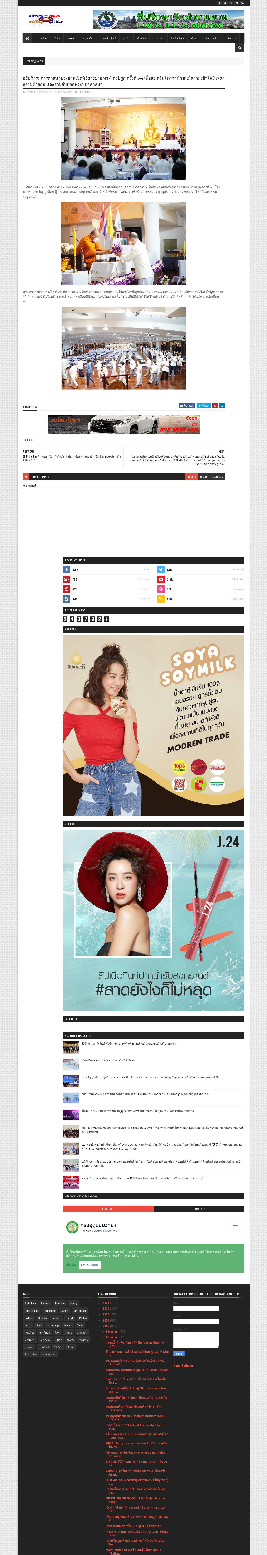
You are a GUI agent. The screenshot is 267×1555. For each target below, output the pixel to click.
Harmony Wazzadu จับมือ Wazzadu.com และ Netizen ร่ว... (133, 953)
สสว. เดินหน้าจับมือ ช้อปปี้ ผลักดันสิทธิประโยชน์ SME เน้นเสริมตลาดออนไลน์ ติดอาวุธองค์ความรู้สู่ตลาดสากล (219, 386)
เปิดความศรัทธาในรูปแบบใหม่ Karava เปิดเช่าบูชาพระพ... (134, 1337)
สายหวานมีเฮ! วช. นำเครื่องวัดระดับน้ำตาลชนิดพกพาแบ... (136, 1319)
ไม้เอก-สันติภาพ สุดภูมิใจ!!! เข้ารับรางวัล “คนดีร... (134, 1440)
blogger (137, 489)
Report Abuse (183, 669)
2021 (106, 1519)
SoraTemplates (42, 1549)
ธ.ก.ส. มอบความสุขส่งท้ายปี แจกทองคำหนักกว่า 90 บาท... (135, 990)
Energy (73, 608)
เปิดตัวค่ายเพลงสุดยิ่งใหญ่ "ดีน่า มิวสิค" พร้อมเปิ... (136, 1354)
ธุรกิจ (126, 38)
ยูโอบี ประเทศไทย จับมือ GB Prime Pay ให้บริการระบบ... (136, 1231)
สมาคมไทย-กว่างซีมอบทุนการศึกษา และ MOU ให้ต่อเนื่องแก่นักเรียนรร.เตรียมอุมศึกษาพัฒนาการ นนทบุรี (220, 491)
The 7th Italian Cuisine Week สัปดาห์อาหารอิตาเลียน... (133, 1027)
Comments (228, 518)
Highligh (29, 622)
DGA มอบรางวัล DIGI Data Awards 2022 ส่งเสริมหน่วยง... (135, 1249)
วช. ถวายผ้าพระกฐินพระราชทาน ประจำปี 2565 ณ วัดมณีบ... (135, 1328)
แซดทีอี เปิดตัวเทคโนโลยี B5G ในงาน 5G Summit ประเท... (136, 1073)
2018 (106, 1536)
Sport (39, 629)
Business (45, 608)
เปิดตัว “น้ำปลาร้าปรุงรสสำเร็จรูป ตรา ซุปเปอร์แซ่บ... (135, 813)
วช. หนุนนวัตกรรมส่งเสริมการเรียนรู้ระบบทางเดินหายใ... (134, 667)
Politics (83, 622)
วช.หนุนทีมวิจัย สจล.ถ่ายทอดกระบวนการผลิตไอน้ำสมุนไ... (135, 962)
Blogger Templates (77, 1549)
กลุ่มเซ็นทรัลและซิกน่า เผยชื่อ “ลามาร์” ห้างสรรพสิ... (137, 1036)
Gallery (64, 615)
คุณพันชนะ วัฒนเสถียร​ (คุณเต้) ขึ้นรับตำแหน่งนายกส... (137, 676)
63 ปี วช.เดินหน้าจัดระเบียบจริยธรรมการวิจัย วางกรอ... (137, 1450)
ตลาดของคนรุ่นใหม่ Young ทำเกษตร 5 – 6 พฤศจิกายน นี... (132, 1407)
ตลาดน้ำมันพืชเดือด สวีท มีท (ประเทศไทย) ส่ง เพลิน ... (134, 648)
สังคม (195, 38)
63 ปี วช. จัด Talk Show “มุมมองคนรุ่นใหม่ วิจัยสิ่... (137, 1414)
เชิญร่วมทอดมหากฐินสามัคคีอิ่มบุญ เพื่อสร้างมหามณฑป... (136, 1389)
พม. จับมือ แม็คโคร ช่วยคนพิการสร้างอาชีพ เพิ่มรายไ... (135, 1346)
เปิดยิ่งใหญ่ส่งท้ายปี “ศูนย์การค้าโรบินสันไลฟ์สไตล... (135, 847)
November (113, 641)
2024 (106, 618)
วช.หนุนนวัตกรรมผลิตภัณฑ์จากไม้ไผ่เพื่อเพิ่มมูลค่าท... (135, 1091)
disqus (150, 489)
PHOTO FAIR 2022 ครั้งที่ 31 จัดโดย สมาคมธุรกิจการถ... (135, 893)
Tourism (68, 629)
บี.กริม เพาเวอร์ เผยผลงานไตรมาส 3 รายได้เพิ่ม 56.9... (135, 685)
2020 (106, 1525)
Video (80, 629)
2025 (106, 612)
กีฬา (57, 38)
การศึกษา (44, 637)
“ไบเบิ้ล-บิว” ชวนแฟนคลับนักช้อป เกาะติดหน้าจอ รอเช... (136, 1361)
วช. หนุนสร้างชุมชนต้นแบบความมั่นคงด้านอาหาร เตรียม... (133, 1045)
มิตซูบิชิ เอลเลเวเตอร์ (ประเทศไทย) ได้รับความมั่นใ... (135, 944)
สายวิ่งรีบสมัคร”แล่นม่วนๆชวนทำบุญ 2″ (130, 1181)
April (109, 1494)
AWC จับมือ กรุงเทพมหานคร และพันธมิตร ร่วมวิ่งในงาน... (136, 749)
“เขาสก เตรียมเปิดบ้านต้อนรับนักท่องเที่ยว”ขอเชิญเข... (134, 865)
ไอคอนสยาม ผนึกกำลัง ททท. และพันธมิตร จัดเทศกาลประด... (136, 1398)
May (109, 1488)
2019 (106, 1531)
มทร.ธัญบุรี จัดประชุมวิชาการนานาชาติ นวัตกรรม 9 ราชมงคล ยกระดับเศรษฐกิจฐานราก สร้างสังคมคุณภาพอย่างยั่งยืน (220, 369)
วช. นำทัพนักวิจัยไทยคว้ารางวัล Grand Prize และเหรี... (136, 999)
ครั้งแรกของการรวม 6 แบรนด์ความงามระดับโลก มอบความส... (136, 740)
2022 (106, 630)
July (109, 1476)
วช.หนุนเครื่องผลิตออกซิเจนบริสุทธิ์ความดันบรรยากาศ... (133, 713)
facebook (163, 489)
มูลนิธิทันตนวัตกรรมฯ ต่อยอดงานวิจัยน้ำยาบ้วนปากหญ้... (135, 1146)
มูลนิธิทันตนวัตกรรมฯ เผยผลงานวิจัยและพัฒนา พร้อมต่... (135, 1082)
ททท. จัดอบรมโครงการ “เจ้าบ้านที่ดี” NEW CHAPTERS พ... (131, 1431)
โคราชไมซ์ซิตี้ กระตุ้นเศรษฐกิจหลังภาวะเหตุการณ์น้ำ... (131, 1164)
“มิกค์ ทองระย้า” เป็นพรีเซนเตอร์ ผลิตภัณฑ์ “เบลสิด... (136, 916)
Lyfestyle (70, 622)
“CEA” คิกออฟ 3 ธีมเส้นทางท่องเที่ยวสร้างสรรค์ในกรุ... (136, 1137)
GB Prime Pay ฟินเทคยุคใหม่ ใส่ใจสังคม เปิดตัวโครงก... (136, 883)
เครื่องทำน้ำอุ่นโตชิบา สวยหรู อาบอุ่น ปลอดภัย (134, 1205)
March (110, 1500)
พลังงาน (83, 644)
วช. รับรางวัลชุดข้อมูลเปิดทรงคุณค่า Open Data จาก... (135, 1310)
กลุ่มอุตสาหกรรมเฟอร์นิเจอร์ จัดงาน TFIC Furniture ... (131, 1291)
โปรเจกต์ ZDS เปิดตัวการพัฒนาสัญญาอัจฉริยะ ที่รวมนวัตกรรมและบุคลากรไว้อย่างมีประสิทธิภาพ (220, 404)
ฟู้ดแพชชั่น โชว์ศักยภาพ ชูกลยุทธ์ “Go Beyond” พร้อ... (135, 1282)
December (113, 635)
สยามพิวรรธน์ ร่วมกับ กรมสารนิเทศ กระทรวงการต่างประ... (137, 1100)
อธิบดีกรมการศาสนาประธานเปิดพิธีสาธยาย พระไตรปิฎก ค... (136, 874)
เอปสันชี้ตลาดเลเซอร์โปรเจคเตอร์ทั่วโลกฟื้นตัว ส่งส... (135, 795)
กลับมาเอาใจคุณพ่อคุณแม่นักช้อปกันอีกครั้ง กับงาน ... (134, 902)
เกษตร (71, 38)
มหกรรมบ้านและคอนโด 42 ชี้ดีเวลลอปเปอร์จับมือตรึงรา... (137, 1109)
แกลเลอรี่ (82, 637)
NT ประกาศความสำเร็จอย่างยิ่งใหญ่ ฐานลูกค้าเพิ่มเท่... (137, 657)
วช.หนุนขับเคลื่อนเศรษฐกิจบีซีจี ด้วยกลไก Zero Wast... (135, 1380)
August (111, 1470)
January (111, 1511)
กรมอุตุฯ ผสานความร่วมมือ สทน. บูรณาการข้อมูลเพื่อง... (137, 837)
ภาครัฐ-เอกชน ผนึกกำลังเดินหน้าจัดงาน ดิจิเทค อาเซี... (135, 1371)
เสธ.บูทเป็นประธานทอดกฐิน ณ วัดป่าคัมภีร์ (132, 1265)
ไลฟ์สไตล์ (177, 38)
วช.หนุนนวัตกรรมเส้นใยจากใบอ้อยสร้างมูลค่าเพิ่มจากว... (137, 972)
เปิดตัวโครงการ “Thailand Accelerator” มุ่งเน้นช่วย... (135, 731)
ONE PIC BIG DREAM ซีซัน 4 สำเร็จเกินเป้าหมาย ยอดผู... (135, 804)
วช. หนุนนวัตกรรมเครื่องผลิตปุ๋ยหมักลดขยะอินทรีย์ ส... (133, 1301)
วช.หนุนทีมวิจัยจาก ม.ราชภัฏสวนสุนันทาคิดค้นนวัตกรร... (135, 722)
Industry (56, 622)
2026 (106, 607)
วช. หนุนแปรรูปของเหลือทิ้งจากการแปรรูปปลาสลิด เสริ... (135, 1212)
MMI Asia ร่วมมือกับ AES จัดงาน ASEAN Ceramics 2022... (136, 981)
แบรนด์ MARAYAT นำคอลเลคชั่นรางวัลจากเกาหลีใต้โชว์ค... (136, 1063)
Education (60, 608)
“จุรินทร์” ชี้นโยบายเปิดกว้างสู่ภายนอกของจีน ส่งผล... (136, 1240)
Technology (53, 629)
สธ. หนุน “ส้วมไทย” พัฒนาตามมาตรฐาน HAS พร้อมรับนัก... (134, 1188)
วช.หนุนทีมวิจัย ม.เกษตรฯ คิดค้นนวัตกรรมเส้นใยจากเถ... (136, 703)
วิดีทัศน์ (58, 651)
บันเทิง (141, 38)
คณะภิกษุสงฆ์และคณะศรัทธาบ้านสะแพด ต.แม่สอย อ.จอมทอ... (135, 1127)
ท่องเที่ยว (89, 38)
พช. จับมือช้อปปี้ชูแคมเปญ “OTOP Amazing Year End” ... (135, 694)
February (112, 1505)
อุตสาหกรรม (48, 659)
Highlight (84, 101)
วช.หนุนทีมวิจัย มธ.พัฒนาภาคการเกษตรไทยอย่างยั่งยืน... (137, 1173)
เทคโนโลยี (109, 38)
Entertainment (32, 615)
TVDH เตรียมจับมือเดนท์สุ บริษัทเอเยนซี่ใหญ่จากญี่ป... (136, 786)
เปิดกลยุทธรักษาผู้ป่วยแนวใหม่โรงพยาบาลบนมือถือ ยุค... (136, 935)
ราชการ (158, 38)
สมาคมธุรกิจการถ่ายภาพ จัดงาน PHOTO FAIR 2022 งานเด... (134, 1017)
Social (28, 629)
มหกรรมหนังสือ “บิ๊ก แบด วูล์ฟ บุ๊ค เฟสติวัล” (133, 830)
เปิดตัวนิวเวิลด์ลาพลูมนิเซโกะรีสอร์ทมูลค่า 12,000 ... (137, 926)
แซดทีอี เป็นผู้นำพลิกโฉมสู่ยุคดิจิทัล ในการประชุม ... (136, 1118)
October (111, 1458)
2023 (106, 624)
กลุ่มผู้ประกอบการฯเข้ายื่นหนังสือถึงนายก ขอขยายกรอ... (137, 1222)
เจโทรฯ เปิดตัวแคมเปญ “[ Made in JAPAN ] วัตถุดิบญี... (135, 1422)
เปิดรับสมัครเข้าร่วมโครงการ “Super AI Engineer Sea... (136, 1155)
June (109, 1482)
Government (80, 615)
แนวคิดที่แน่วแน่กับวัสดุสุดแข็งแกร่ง (128, 909)
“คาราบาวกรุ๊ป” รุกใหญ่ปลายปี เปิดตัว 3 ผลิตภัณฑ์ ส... (130, 1273)
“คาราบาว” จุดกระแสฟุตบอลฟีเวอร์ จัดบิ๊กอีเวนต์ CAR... (136, 1197)
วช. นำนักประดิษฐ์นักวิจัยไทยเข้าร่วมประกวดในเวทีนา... (136, 1054)
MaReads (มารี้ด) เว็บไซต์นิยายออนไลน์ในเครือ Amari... (135, 777)
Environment (50, 615)
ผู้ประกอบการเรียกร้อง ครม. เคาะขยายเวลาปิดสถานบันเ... (135, 758)
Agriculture (30, 608)
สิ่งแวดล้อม (212, 38)
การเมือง (42, 38)
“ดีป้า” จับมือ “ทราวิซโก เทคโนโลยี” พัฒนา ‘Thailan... (133, 856)
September (113, 1464)
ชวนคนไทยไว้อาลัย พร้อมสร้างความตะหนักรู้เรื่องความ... (137, 1008)
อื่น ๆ (230, 38)
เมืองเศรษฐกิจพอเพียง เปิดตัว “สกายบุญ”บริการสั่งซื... (136, 823)
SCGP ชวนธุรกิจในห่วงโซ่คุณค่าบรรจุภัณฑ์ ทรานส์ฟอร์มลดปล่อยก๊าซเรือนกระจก (218, 335)
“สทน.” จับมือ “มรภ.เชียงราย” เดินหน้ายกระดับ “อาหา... (135, 1258)
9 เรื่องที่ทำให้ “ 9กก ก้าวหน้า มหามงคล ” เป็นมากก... (136, 767)
